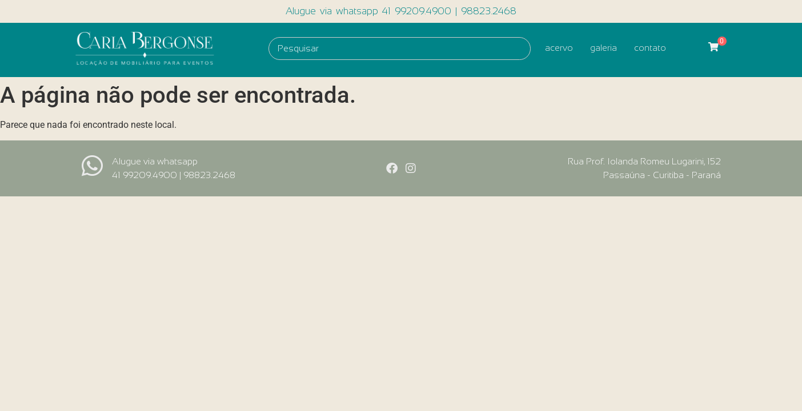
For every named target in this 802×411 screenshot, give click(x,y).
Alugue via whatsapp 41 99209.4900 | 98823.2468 (401, 11)
